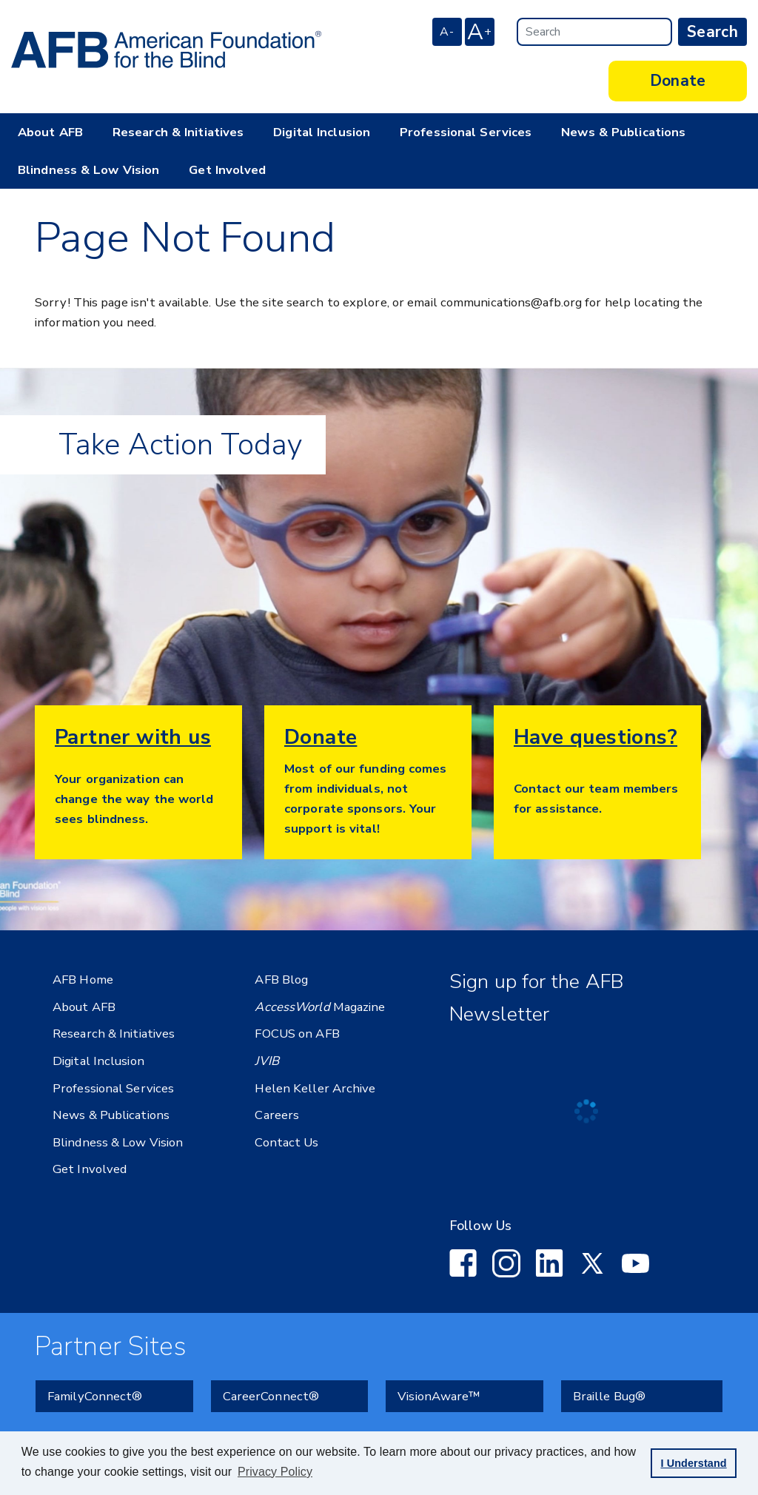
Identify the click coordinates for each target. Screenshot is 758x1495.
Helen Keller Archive (315, 1088)
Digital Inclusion (321, 132)
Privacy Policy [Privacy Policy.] (275, 1471)
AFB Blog (281, 979)
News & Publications (623, 132)
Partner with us (133, 737)
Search (712, 31)
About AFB (50, 132)
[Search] (594, 32)
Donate (320, 737)
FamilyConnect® (94, 1393)
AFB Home (83, 979)
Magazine (320, 1006)
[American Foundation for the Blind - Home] (166, 49)
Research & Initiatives (178, 132)
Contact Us (286, 1142)
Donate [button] (678, 80)
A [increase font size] (479, 32)
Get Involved (227, 169)
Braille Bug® (609, 1393)
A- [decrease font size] (447, 32)
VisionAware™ (439, 1393)
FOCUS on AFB (297, 1033)
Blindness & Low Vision (88, 169)
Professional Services (465, 132)
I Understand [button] (693, 1463)
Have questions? (595, 737)
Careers (277, 1114)
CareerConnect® (271, 1393)
